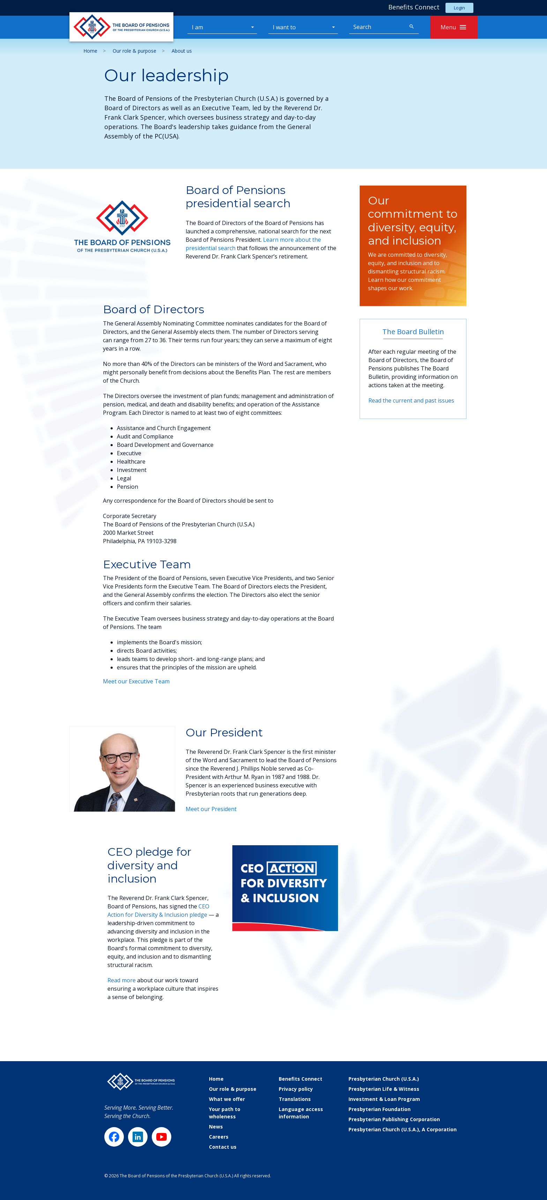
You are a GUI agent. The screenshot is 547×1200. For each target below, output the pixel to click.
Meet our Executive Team (136, 681)
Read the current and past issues (411, 400)
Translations (295, 1099)
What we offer (227, 1099)
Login (459, 8)
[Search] (377, 27)
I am (197, 27)
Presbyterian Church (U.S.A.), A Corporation (403, 1129)
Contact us (223, 1146)
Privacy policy (296, 1089)
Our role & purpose (134, 50)
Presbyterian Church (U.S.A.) (384, 1078)
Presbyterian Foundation (380, 1109)
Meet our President (211, 809)
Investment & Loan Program (384, 1099)
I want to (284, 27)
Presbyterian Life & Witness (384, 1089)
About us (182, 50)
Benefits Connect (300, 1078)
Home (90, 50)
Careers (218, 1136)
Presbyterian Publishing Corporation (394, 1119)
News (216, 1126)
